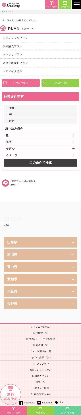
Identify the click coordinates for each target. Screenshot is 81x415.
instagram (45, 402)
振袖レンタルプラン (15, 37)
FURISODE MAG (40, 394)
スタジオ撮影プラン (15, 62)
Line (59, 402)
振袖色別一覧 (40, 345)
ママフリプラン (12, 54)
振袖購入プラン (12, 46)
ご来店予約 (60, 82)
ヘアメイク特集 (12, 71)
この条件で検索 (40, 162)
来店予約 (65, 4)
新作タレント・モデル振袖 (40, 339)
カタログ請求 (51, 4)
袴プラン (40, 382)
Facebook (27, 402)
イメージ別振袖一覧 (40, 351)
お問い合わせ (67, 410)
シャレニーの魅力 (40, 326)
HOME (5, 12)
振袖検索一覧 (40, 333)
